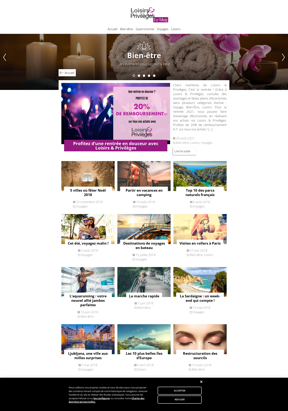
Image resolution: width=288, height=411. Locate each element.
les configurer (101, 400)
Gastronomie (145, 29)
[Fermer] (201, 384)
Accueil (112, 29)
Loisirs (175, 29)
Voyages (162, 29)
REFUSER (180, 401)
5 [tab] (154, 75)
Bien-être (126, 29)
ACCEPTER (180, 392)
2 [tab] (139, 75)
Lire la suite (182, 151)
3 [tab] (144, 75)
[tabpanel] (144, 62)
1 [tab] (134, 75)
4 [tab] (149, 75)
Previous (3, 62)
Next (285, 62)
